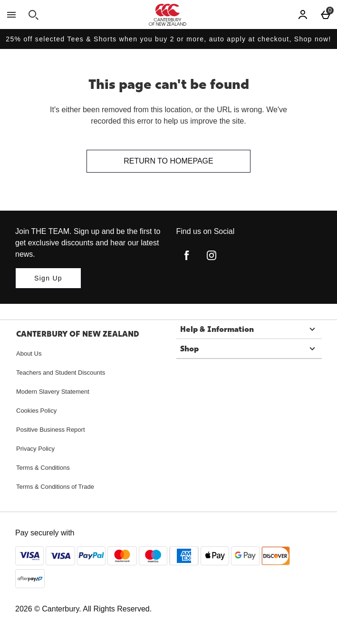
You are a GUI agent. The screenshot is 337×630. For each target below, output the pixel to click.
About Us (28, 353)
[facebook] (186, 255)
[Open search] (33, 14)
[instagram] (211, 255)
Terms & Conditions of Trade (55, 486)
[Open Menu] (11, 14)
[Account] (302, 14)
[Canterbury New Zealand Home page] (167, 15)
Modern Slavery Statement (52, 391)
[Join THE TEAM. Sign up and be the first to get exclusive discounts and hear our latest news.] (48, 278)
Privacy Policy (35, 448)
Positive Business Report (50, 429)
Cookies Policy (36, 410)
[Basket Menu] (325, 14)
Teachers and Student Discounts (60, 372)
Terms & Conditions (43, 467)
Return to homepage (168, 161)
